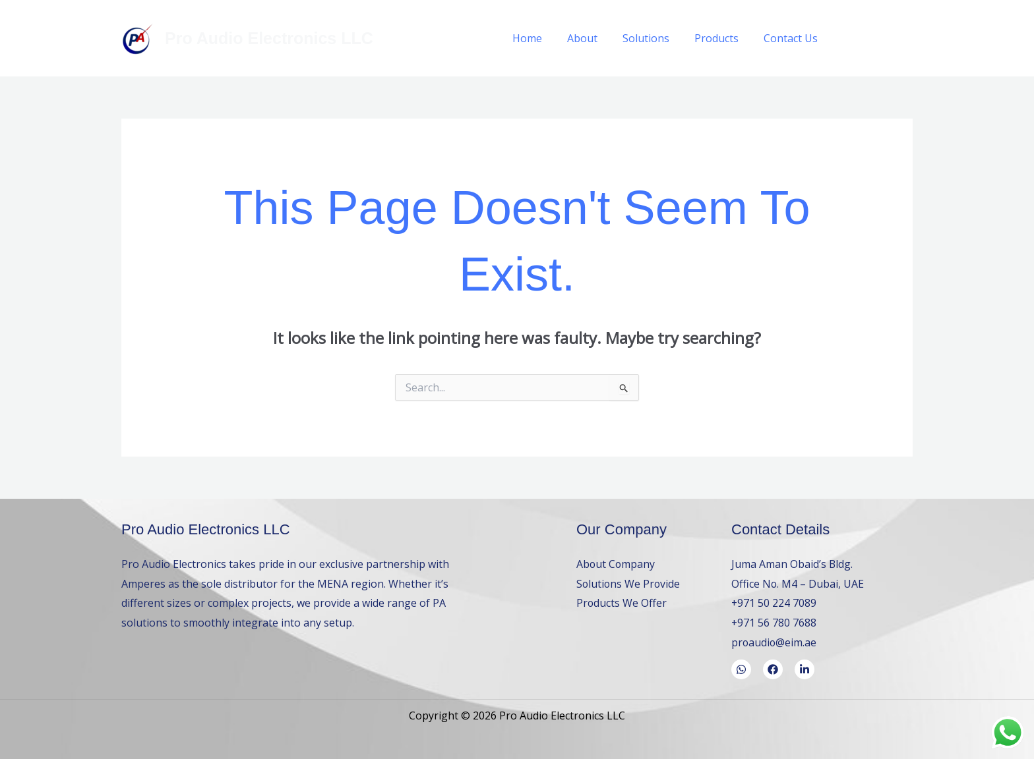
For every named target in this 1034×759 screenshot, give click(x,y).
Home (545, 38)
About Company (616, 564)
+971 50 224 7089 (774, 603)
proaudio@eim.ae (774, 642)
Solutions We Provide (629, 583)
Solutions (655, 38)
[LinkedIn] (908, 38)
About (596, 38)
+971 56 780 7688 (774, 622)
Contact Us (793, 38)
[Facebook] (848, 38)
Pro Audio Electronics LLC (269, 38)
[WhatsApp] (878, 38)
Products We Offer (621, 603)
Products (722, 38)
